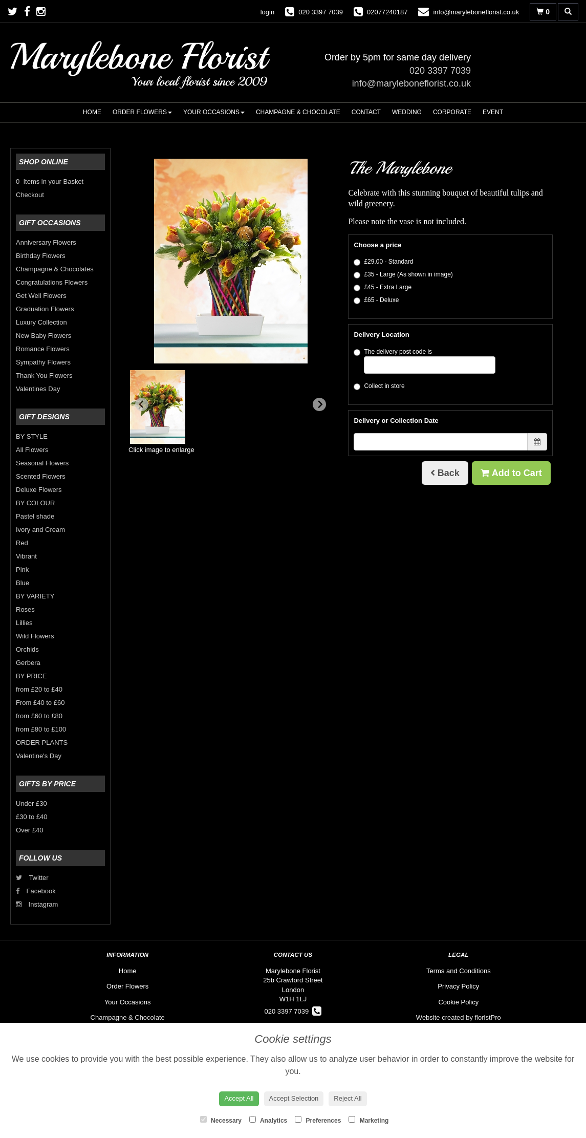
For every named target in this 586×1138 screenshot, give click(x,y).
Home (92, 112)
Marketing (368, 1120)
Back (445, 473)
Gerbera (28, 663)
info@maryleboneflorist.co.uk (411, 83)
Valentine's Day (38, 756)
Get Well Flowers (41, 295)
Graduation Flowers (45, 309)
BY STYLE (32, 436)
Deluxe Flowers (39, 489)
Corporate (452, 112)
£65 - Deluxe (376, 300)
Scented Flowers (41, 476)
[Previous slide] (141, 404)
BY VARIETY (35, 596)
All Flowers (32, 450)
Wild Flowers (35, 636)
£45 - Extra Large (382, 287)
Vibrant (26, 556)
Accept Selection (294, 1098)
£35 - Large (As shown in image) (403, 274)
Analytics (268, 1120)
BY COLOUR (35, 503)
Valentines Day (38, 389)
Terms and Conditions (458, 971)
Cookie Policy (458, 1002)
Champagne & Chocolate (298, 112)
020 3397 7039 (440, 71)
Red (22, 543)
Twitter (32, 878)
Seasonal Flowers (42, 463)
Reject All (347, 1098)
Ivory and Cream (40, 529)
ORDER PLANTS (42, 742)
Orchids (27, 649)
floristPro (488, 1017)
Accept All (238, 1098)
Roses (25, 609)
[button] (157, 407)
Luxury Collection (41, 322)
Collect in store (379, 386)
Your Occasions (214, 112)
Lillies (24, 623)
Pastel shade (35, 516)
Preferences (318, 1120)
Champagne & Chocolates (55, 269)
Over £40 (29, 830)
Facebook (36, 891)
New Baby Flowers (43, 335)
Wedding (407, 112)
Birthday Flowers (41, 256)
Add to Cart (511, 473)
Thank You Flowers (44, 375)
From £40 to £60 (40, 702)
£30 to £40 (31, 817)
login (267, 12)
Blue (22, 583)
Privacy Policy (458, 986)
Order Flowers (142, 112)
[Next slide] (319, 404)
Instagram (37, 904)
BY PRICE (31, 676)
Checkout (30, 195)
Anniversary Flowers (46, 242)
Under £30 (31, 803)
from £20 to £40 (39, 689)
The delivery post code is (424, 361)
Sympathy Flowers (43, 362)
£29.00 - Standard (383, 262)
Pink (22, 569)
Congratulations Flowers (52, 282)
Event (493, 112)
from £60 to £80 (39, 716)
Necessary (221, 1120)
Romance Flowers (43, 349)
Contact (366, 112)
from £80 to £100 (41, 729)
